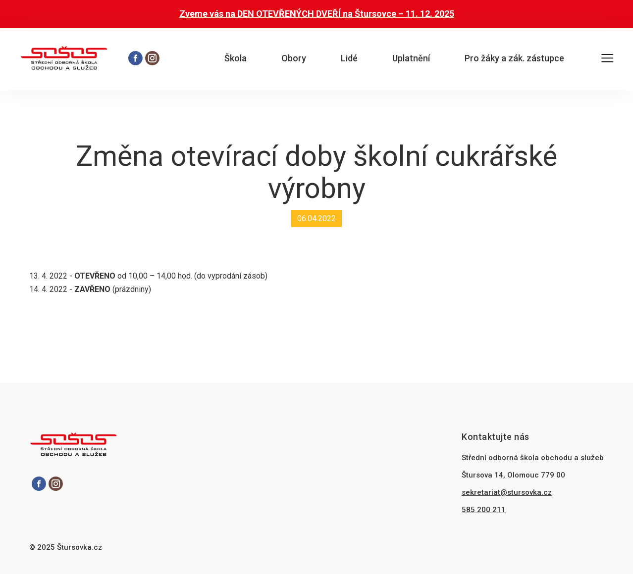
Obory (293, 58)
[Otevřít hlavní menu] (607, 59)
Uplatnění (411, 58)
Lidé (349, 58)
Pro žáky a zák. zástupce (514, 58)
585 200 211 (484, 509)
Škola (235, 58)
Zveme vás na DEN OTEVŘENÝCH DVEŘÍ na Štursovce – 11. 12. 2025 (316, 13)
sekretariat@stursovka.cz (507, 492)
